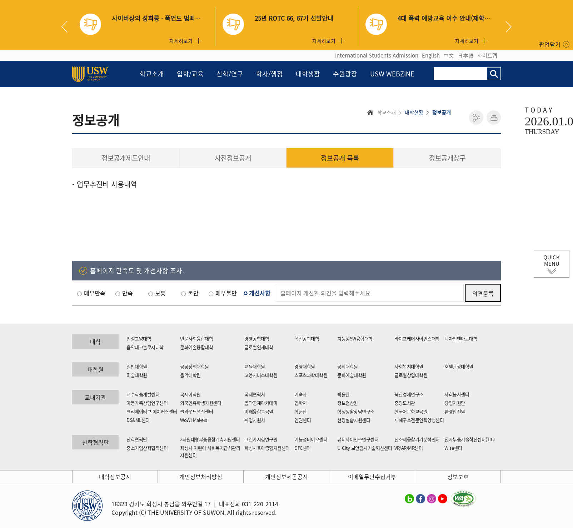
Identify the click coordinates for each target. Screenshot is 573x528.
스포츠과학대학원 (310, 375)
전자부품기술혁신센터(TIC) (469, 439)
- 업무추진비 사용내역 (104, 184)
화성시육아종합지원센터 (267, 447)
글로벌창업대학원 (410, 375)
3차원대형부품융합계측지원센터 (210, 439)
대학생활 (308, 74)
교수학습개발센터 (142, 394)
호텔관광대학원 (458, 366)
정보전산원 (347, 402)
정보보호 (458, 476)
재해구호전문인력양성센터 (419, 420)
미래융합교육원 (258, 411)
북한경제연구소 (408, 394)
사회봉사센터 (456, 394)
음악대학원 (190, 375)
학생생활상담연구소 (355, 411)
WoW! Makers (193, 420)
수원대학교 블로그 (409, 498)
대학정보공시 (115, 476)
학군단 (300, 411)
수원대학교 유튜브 (442, 498)
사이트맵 (487, 55)
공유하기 (476, 117)
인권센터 (302, 420)
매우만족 (94, 293)
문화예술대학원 (351, 375)
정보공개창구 (447, 158)
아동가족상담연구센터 (147, 402)
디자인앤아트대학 (460, 338)
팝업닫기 (549, 44)
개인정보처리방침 (200, 476)
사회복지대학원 (408, 366)
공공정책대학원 (194, 366)
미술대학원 (136, 375)
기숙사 (300, 394)
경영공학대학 (256, 338)
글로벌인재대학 (258, 347)
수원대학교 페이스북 (420, 498)
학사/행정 (269, 74)
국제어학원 (190, 394)
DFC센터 (302, 447)
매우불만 (226, 293)
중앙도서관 (404, 402)
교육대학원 (254, 366)
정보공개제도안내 (125, 158)
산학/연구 (229, 74)
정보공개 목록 (340, 158)
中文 (448, 55)
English (431, 55)
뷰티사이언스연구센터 (357, 439)
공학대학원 (347, 366)
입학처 (300, 402)
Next (508, 27)
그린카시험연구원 (260, 439)
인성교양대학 (138, 338)
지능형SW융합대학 (355, 338)
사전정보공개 (233, 158)
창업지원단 (454, 402)
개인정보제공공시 (286, 476)
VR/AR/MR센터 (408, 447)
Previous (67, 26)
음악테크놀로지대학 (145, 347)
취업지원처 (254, 420)
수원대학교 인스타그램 (431, 498)
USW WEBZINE (392, 74)
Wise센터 (453, 447)
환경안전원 (454, 411)
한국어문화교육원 (410, 411)
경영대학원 (304, 366)
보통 (160, 293)
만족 (127, 293)
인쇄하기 (494, 117)
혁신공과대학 (306, 338)
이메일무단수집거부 (372, 476)
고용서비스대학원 (260, 375)
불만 (193, 293)
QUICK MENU (551, 260)
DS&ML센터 (138, 420)
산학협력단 (136, 439)
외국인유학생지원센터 (200, 402)
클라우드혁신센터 (196, 411)
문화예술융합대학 (196, 347)
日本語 (466, 55)
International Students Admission (376, 55)
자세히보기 (181, 40)
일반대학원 (136, 366)
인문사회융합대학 (196, 338)
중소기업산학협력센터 (147, 447)
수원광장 (345, 74)
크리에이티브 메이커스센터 (151, 411)
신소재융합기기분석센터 (417, 439)
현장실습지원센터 (353, 420)
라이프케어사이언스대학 (417, 338)
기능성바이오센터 (310, 439)
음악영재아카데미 (260, 402)
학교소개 (152, 74)
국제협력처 (254, 394)
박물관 (343, 394)
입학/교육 (190, 74)
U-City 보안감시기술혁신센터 (364, 447)
